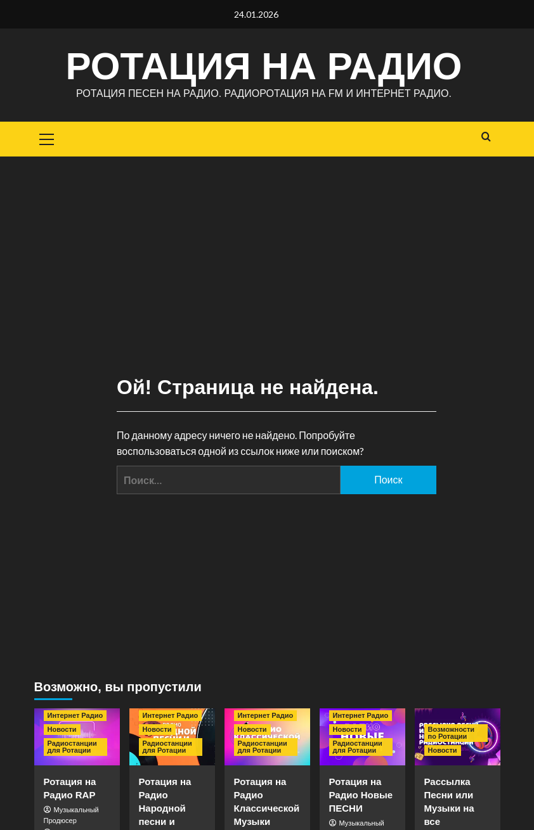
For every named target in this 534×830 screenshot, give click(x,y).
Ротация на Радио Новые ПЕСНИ (361, 795)
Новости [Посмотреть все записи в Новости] (62, 729)
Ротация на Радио (263, 66)
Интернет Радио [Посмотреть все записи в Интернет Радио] (75, 715)
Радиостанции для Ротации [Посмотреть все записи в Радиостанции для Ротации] (72, 746)
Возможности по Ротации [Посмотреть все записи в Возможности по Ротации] (451, 732)
